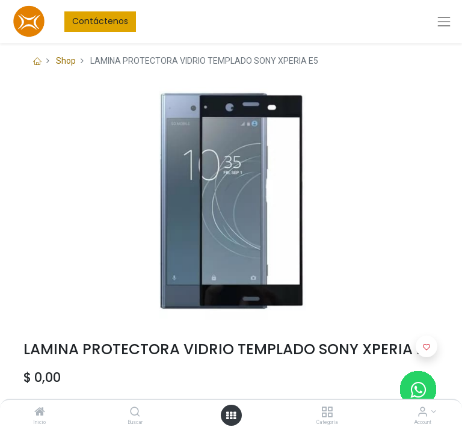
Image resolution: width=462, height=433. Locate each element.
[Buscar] (135, 412)
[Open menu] (231, 415)
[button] (426, 346)
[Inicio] (39, 412)
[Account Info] (422, 412)
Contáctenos (100, 21)
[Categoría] (327, 412)
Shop (66, 61)
